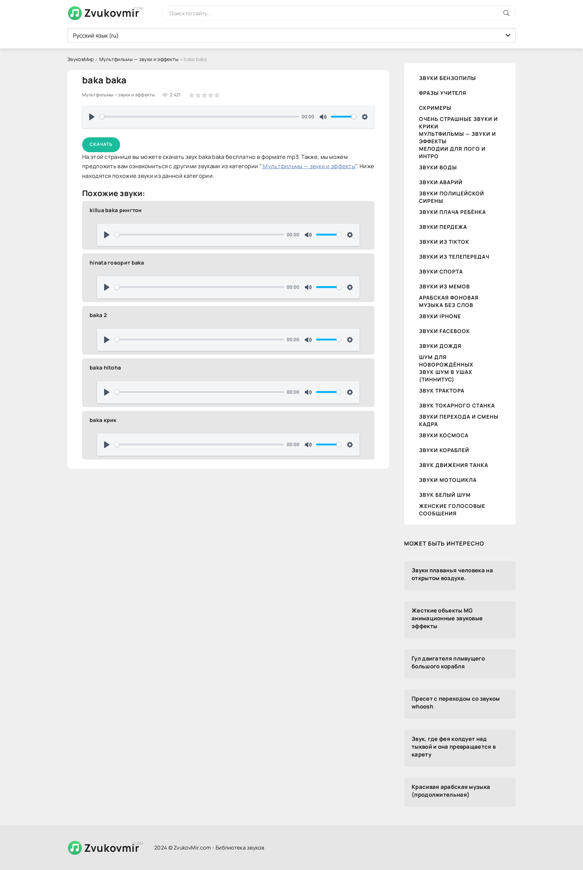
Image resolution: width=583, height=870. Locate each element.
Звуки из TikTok (444, 241)
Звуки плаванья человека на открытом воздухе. (452, 574)
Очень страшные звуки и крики (458, 122)
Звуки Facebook (444, 331)
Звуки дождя (440, 345)
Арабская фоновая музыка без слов (449, 301)
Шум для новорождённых (446, 361)
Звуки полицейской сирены (451, 197)
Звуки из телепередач (454, 256)
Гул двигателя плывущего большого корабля (448, 662)
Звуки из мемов (444, 286)
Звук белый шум (445, 494)
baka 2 (98, 315)
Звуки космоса (443, 435)
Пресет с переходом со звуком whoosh (456, 702)
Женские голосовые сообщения (452, 509)
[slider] (199, 116)
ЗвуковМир (80, 59)
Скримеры (435, 107)
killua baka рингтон (116, 210)
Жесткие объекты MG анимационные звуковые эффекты (447, 618)
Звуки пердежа (443, 226)
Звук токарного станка (457, 405)
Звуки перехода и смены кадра (459, 420)
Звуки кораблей (444, 450)
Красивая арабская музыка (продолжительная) (451, 791)
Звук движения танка (453, 464)
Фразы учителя (442, 92)
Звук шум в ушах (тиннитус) (445, 375)
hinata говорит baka (117, 262)
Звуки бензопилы (447, 77)
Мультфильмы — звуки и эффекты (139, 59)
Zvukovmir (111, 13)
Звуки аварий (441, 182)
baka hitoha (105, 367)
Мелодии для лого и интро (452, 152)
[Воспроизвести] (92, 116)
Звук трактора (441, 390)
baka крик (103, 419)
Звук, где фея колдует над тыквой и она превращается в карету (454, 746)
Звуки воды (438, 167)
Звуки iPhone (440, 316)
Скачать (101, 144)
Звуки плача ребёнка (452, 211)
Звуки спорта (441, 271)
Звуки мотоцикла (448, 479)
